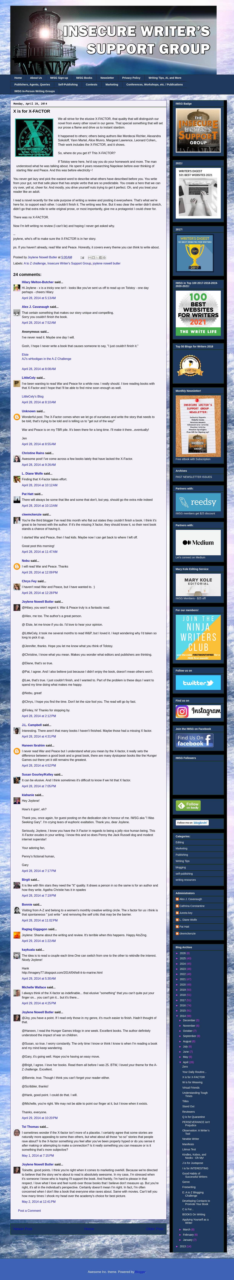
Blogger (140, 1271)
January (188, 1239)
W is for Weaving (192, 1082)
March (187, 1229)
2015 (183, 1010)
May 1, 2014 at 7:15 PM (38, 1155)
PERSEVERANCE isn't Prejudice (196, 1124)
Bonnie (27, 904)
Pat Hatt (27, 494)
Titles (185, 1101)
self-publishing (184, 873)
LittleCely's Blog (33, 396)
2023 (183, 968)
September (190, 1036)
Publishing (182, 854)
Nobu (26, 560)
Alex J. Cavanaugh (35, 306)
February (188, 1234)
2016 (183, 1005)
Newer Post (22, 1229)
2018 (183, 994)
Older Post (155, 1229)
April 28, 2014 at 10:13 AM (39, 505)
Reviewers (188, 1111)
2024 (183, 963)
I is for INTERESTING (195, 1168)
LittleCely (29, 377)
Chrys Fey (29, 581)
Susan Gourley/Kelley (37, 774)
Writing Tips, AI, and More (165, 77)
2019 (183, 989)
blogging (181, 867)
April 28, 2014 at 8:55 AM (39, 444)
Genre (186, 1181)
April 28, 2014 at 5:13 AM (39, 298)
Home (18, 77)
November (189, 1025)
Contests (91, 84)
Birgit (26, 879)
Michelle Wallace (34, 987)
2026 (183, 953)
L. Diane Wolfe (32, 473)
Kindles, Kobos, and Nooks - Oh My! (194, 1156)
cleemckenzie (32, 514)
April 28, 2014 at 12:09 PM (40, 572)
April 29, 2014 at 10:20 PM (40, 1118)
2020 (183, 984)
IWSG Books (84, 77)
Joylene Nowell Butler (38, 601)
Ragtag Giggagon (34, 929)
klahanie (28, 795)
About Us (36, 77)
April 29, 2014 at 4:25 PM (39, 1003)
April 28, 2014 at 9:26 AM (39, 464)
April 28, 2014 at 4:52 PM (39, 765)
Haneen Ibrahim (33, 745)
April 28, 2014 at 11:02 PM (40, 920)
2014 (183, 1015)
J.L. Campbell (32, 725)
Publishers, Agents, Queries (32, 84)
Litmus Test (189, 1149)
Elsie (25, 354)
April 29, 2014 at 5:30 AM (39, 978)
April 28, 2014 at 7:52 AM (39, 322)
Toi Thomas (30, 1126)
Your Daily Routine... (194, 1071)
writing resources (186, 879)
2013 (183, 1246)
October (188, 1030)
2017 (183, 1000)
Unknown (29, 411)
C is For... (188, 1209)
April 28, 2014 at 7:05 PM (39, 786)
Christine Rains (33, 453)
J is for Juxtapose (192, 1163)
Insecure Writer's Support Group (69, 263)
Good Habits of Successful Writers (194, 1175)
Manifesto (188, 1144)
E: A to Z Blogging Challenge (192, 1194)
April (186, 1062)
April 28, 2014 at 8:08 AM (39, 369)
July (186, 1046)
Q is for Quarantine (193, 1116)
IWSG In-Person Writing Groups (35, 91)
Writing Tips (183, 861)
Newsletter (107, 77)
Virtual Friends (190, 1087)
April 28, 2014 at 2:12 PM (39, 716)
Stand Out (188, 1106)
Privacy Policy (131, 77)
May (186, 1056)
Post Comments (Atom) (97, 1243)
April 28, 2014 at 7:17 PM (39, 871)
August (187, 1041)
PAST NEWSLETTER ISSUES (194, 476)
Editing (180, 842)
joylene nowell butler (107, 263)
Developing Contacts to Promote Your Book (196, 1202)
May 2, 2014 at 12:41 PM (39, 1201)
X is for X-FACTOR (193, 1077)
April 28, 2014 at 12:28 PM (40, 592)
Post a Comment (29, 1210)
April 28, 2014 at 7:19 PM (39, 895)
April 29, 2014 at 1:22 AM (39, 941)
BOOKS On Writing (193, 1214)
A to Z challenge (35, 263)
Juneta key (186, 912)
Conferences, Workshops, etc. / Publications (154, 84)
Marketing (112, 84)
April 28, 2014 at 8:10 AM (39, 402)
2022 (183, 974)
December (189, 1020)
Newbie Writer (190, 1138)
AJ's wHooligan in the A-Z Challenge (46, 358)
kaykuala (28, 949)
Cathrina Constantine (192, 906)
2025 (183, 958)
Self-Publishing (68, 84)
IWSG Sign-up (59, 77)
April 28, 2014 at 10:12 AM (39, 485)
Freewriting (188, 1187)
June (186, 1051)
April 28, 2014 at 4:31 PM (39, 736)
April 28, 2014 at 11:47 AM (39, 551)
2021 (183, 979)
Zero (185, 1066)
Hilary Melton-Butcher (38, 282)
